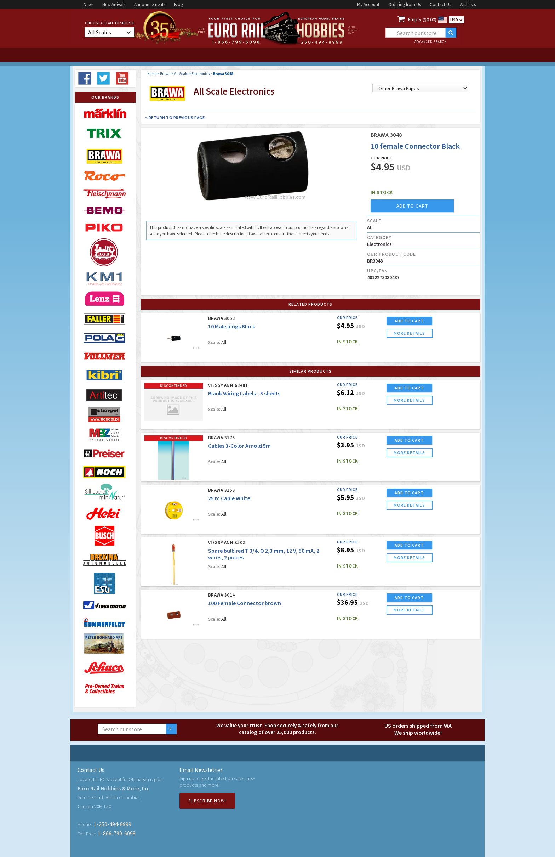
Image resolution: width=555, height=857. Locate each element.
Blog (178, 4)
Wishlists (468, 4)
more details (409, 333)
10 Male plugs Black (231, 326)
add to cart (412, 206)
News (88, 4)
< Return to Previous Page (175, 117)
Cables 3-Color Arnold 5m (239, 445)
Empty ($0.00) (422, 19)
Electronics (200, 73)
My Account (368, 4)
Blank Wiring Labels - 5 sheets (244, 393)
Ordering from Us (404, 4)
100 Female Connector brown (244, 603)
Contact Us (440, 4)
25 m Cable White (229, 498)
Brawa (165, 73)
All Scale (181, 73)
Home (151, 73)
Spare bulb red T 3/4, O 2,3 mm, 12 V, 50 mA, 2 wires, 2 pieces (263, 554)
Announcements (149, 4)
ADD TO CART (409, 320)
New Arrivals (113, 4)
